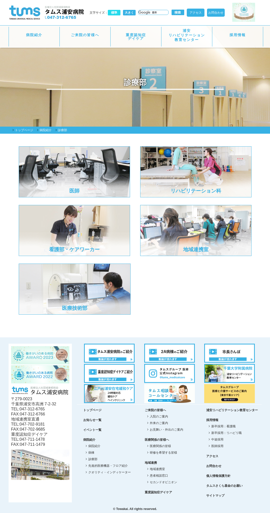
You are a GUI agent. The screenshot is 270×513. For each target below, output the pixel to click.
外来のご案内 (159, 423)
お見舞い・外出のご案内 (166, 429)
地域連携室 (157, 469)
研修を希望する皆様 (163, 452)
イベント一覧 (92, 430)
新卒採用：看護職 (223, 426)
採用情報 (238, 35)
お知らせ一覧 (92, 420)
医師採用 (217, 446)
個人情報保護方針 (218, 476)
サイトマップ (215, 495)
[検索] (152, 12)
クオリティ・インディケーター (109, 472)
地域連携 (151, 462)
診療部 (92, 459)
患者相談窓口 (159, 475)
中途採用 (217, 439)
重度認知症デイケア (136, 36)
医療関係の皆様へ (157, 439)
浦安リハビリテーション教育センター (187, 35)
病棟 (91, 452)
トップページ (24, 130)
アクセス (196, 12)
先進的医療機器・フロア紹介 (108, 466)
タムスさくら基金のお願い (224, 485)
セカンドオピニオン (163, 482)
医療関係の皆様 (160, 446)
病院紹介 (34, 35)
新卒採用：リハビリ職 (226, 433)
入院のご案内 (159, 416)
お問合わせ (215, 12)
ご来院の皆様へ (85, 35)
